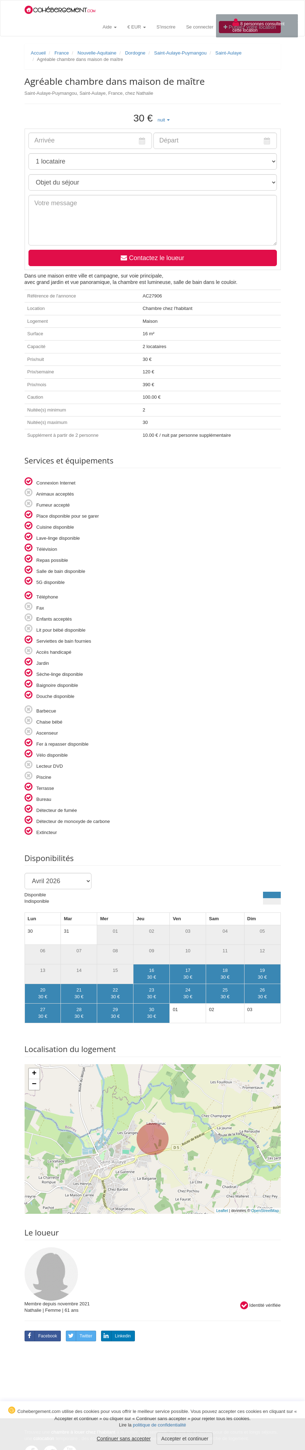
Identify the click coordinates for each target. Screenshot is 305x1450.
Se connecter (200, 27)
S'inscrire (166, 27)
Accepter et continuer (184, 1438)
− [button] (34, 1084)
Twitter (79, 1336)
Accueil (38, 53)
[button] (164, 120)
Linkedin (116, 1336)
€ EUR (136, 27)
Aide (109, 27)
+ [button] (34, 1073)
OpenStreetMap (265, 1210)
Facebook (41, 1336)
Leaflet (222, 1210)
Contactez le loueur (152, 257)
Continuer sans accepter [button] (124, 1438)
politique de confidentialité (159, 1425)
